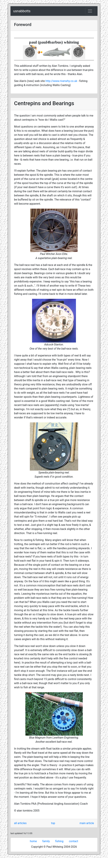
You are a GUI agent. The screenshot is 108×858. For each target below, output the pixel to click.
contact (73, 841)
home (33, 841)
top (53, 823)
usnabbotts (22, 11)
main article (87, 823)
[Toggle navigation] (90, 11)
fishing (59, 841)
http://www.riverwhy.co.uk (61, 81)
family (46, 841)
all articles (20, 823)
